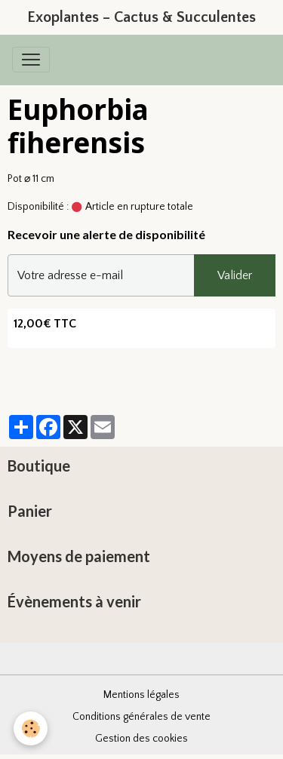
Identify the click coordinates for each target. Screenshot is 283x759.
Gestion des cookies (141, 739)
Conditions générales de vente (141, 717)
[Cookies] (31, 728)
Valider (234, 275)
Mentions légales (141, 695)
